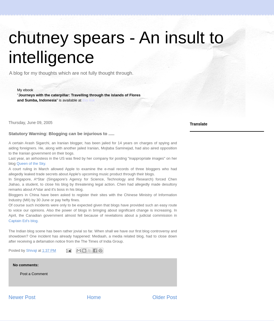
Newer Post (22, 297)
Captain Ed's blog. (24, 221)
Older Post (164, 297)
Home (94, 297)
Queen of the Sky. (31, 163)
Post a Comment (34, 274)
